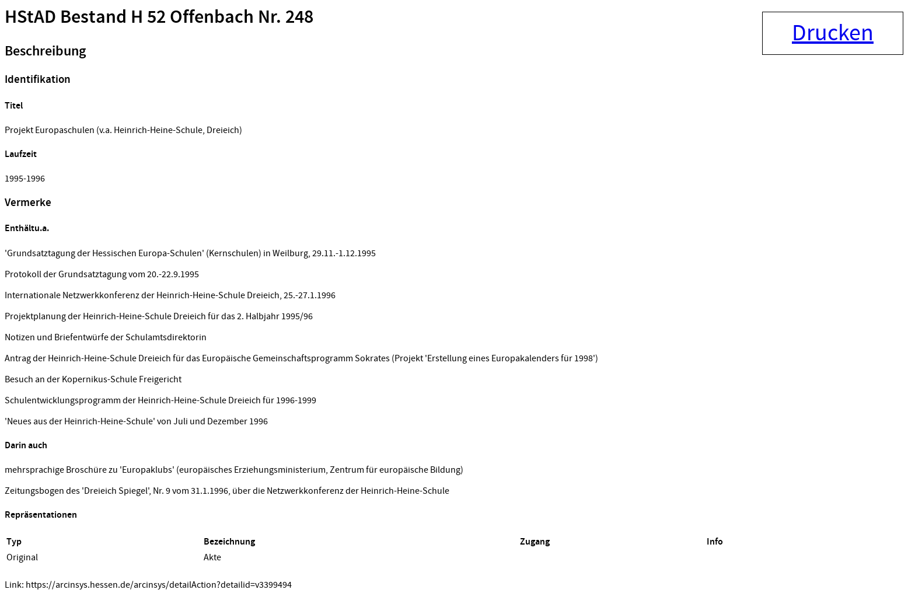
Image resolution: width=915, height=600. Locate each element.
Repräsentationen (41, 515)
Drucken (833, 33)
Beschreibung (45, 51)
